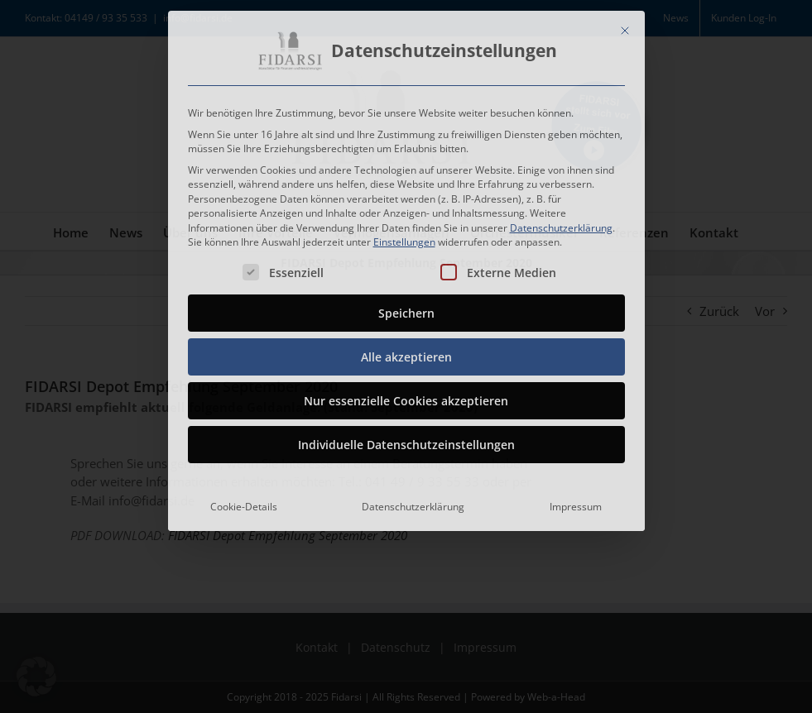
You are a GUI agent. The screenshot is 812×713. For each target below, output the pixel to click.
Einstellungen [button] (404, 238)
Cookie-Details (243, 502)
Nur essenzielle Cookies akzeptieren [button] (406, 396)
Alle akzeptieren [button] (406, 353)
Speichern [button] (406, 309)
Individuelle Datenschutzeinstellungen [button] (406, 440)
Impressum (576, 502)
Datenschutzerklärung (561, 223)
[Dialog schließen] (625, 26)
